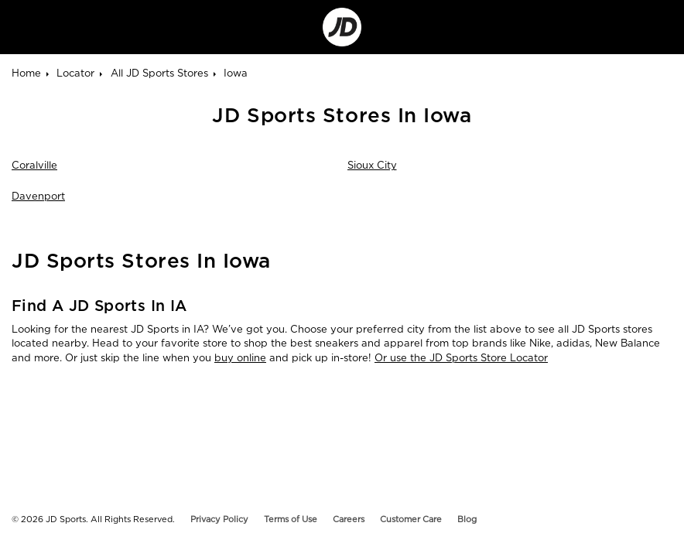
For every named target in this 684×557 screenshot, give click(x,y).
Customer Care (411, 519)
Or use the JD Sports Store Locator (461, 358)
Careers (348, 519)
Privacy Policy (219, 519)
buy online (240, 358)
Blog (467, 519)
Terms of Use (290, 519)
